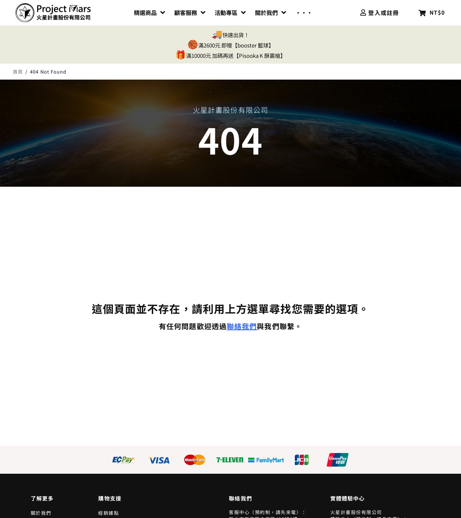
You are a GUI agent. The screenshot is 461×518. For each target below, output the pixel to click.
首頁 (18, 72)
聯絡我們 (242, 326)
